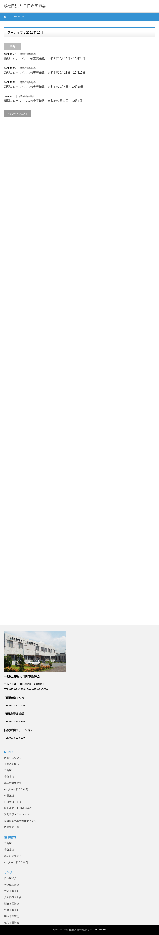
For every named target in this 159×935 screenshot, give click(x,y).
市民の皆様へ (11, 764)
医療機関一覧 (11, 827)
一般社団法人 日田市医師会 (76, 930)
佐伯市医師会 (11, 922)
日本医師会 (10, 878)
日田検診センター (14, 802)
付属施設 (9, 795)
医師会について (13, 757)
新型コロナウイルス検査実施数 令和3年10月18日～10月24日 (44, 58)
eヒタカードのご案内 (16, 789)
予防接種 (9, 776)
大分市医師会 (11, 891)
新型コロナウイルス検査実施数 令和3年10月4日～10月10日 (44, 86)
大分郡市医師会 (13, 897)
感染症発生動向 (28, 54)
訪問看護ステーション (16, 814)
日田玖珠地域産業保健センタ (20, 820)
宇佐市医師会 (11, 916)
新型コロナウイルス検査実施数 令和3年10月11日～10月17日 (44, 72)
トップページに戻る (17, 113)
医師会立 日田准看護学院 (18, 808)
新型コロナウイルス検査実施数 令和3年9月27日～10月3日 (43, 100)
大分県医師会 (11, 884)
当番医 (8, 770)
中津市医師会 (11, 909)
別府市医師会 (11, 903)
